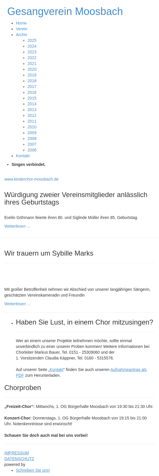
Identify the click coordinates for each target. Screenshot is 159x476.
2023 (31, 52)
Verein (21, 29)
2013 (31, 109)
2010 (31, 127)
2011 (31, 121)
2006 (31, 150)
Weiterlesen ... (17, 226)
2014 (31, 104)
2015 (31, 98)
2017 (31, 86)
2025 (31, 40)
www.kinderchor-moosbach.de (31, 179)
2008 (31, 138)
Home (21, 23)
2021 (31, 63)
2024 (31, 46)
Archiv (21, 34)
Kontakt (22, 155)
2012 (31, 115)
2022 (31, 57)
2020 (31, 69)
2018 (31, 80)
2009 (31, 132)
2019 (31, 75)
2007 (31, 144)
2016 (31, 92)
